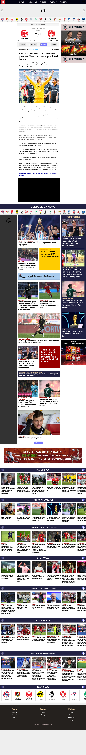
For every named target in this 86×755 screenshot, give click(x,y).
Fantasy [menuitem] (53, 2)
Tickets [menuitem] (63, 2)
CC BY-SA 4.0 (46, 128)
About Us (14, 737)
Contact (14, 739)
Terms (43, 737)
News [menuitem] (21, 2)
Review (54, 69)
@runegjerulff (33, 74)
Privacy (43, 739)
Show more (38, 467)
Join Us (14, 742)
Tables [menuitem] (43, 2)
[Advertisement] (43, 28)
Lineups (22, 69)
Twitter (71, 737)
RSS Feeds (71, 742)
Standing (33, 69)
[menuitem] (9, 2)
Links (71, 745)
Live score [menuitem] (32, 2)
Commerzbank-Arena (38, 51)
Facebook (71, 739)
